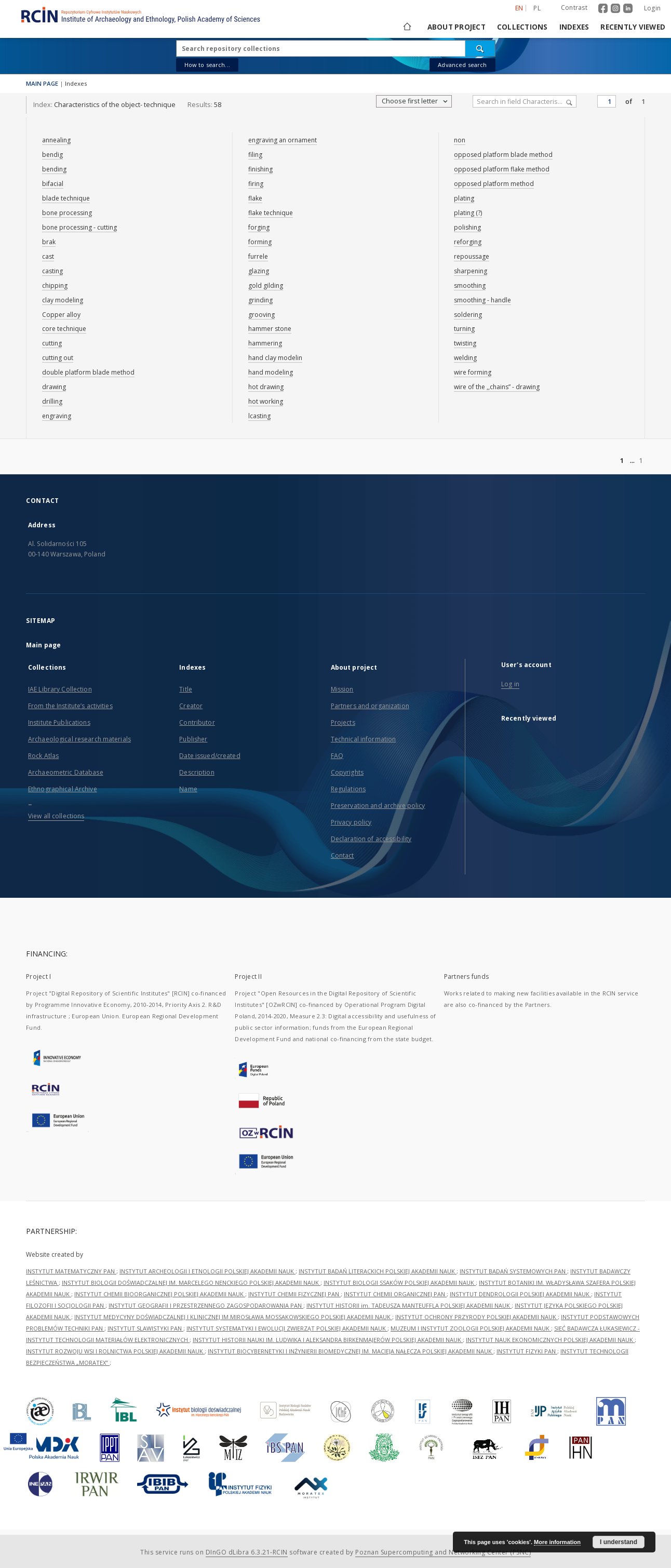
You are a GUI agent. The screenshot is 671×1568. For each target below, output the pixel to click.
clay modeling (62, 300)
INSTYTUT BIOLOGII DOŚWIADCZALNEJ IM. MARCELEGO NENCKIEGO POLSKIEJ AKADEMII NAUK (191, 1282)
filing (255, 154)
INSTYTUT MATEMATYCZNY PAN (71, 1271)
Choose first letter (415, 101)
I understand (618, 1542)
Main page (43, 645)
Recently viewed (632, 27)
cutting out (57, 357)
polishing (467, 227)
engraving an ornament (282, 140)
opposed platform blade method (503, 154)
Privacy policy (351, 822)
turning (464, 328)
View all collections (56, 816)
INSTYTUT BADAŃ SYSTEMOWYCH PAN (513, 1271)
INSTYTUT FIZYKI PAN (526, 1351)
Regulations (348, 789)
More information (557, 1542)
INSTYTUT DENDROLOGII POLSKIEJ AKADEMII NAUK (520, 1294)
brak (49, 241)
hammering (265, 343)
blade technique (66, 198)
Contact (342, 855)
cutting (52, 343)
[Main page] (406, 27)
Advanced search (462, 65)
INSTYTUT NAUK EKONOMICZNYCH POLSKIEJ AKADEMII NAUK (550, 1340)
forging (259, 227)
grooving (261, 314)
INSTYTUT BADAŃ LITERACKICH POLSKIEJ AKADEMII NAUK (378, 1271)
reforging (467, 241)
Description (196, 772)
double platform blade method (88, 372)
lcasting (259, 415)
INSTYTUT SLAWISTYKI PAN (145, 1328)
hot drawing (266, 386)
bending (54, 169)
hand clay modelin (275, 357)
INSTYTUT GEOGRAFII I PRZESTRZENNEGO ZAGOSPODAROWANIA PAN (206, 1305)
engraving (56, 415)
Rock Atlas (43, 755)
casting (52, 271)
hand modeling (270, 372)
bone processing (67, 212)
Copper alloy (61, 314)
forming (260, 241)
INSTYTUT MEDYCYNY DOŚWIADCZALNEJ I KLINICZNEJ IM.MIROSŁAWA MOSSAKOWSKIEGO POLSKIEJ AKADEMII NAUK (233, 1317)
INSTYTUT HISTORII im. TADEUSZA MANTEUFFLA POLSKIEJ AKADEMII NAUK (409, 1305)
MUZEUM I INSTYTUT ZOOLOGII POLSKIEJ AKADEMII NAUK (471, 1328)
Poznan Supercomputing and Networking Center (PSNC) (443, 1552)
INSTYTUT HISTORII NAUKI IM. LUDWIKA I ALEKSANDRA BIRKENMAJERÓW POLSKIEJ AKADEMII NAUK (328, 1340)
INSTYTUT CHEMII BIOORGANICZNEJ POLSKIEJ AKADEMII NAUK (159, 1294)
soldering (468, 314)
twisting (465, 343)
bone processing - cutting (79, 227)
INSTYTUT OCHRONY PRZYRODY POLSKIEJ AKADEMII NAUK (476, 1317)
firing (255, 183)
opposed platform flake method (501, 169)
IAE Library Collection (60, 689)
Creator (191, 705)
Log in (510, 684)
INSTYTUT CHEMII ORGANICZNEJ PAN (395, 1294)
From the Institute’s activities (70, 705)
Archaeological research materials (79, 739)
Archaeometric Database (65, 772)
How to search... (207, 65)
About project (456, 27)
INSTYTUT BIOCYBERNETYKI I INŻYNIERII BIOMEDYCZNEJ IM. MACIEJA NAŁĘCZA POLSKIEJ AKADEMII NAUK (350, 1351)
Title (185, 689)
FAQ (337, 755)
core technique (64, 328)
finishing (260, 169)
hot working (265, 401)
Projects (343, 722)
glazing (258, 271)
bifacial (52, 183)
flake (255, 198)
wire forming (472, 372)
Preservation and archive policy (378, 805)
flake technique (270, 212)
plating (464, 198)
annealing (56, 140)
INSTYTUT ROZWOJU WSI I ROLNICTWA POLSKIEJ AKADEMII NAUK (115, 1351)
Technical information (363, 739)
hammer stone (269, 328)
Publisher (193, 739)
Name (188, 789)
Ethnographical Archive (62, 789)
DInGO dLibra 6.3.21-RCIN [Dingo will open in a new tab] (247, 1552)
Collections (522, 27)
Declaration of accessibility (371, 838)
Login (652, 8)
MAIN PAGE (42, 83)
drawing (54, 386)
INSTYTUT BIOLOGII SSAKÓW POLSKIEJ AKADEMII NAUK (400, 1282)
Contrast (574, 7)
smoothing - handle (482, 300)
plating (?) (468, 212)
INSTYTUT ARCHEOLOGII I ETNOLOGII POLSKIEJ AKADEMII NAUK (207, 1271)
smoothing (470, 285)
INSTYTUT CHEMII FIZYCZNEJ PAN (294, 1294)
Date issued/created (209, 755)
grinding (260, 300)
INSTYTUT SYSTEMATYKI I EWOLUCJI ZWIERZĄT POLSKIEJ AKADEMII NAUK (286, 1328)
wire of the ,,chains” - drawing (497, 386)
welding (465, 357)
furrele (258, 256)
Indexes (574, 27)
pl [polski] (537, 8)
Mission (342, 689)
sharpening (470, 271)
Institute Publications (59, 722)
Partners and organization (370, 705)
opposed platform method (494, 183)
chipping (55, 285)
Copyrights (347, 772)
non (459, 140)
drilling (52, 401)
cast (48, 256)
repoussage (471, 256)
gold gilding (265, 285)
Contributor (196, 722)
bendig (52, 154)
